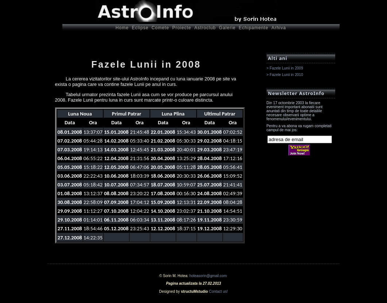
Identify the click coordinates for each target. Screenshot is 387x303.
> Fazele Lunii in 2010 (285, 75)
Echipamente (253, 27)
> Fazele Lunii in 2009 (285, 68)
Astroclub (205, 27)
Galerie (227, 27)
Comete (160, 27)
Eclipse (140, 27)
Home (122, 27)
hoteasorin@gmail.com (208, 276)
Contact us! (218, 291)
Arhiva (278, 27)
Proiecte (181, 27)
